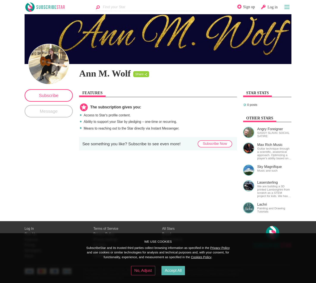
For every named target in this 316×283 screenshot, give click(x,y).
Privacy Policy (220, 248)
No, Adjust (143, 270)
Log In (29, 228)
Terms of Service (105, 228)
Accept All (173, 270)
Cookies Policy (201, 257)
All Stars (168, 228)
